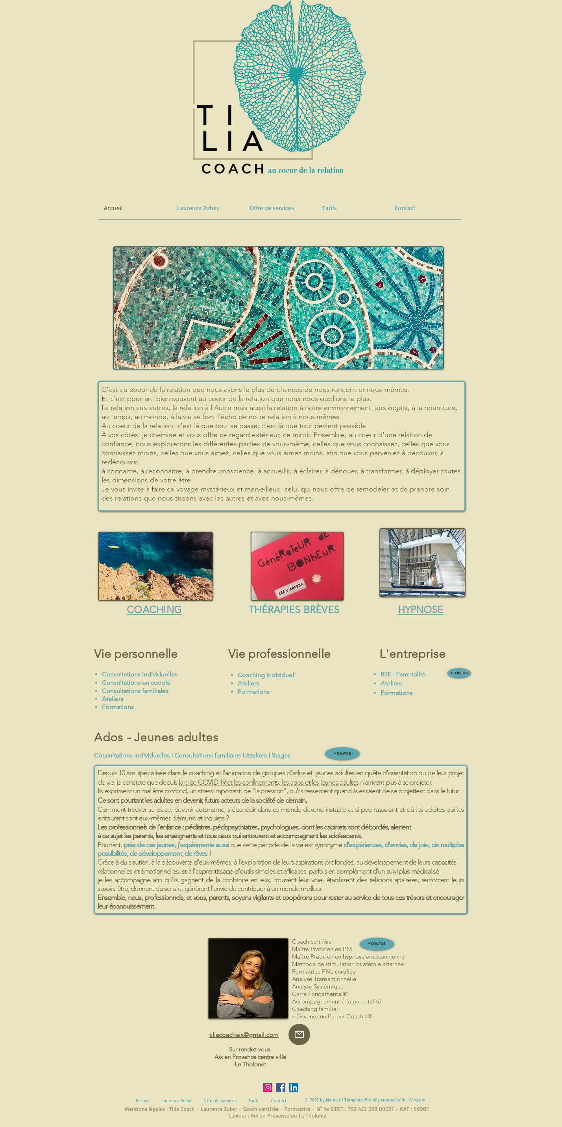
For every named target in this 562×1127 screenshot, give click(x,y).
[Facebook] (280, 1087)
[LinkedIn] (293, 1087)
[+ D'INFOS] (459, 673)
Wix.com (417, 1100)
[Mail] (299, 1034)
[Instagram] (267, 1087)
